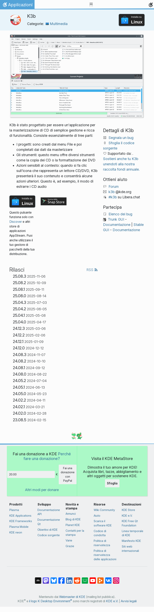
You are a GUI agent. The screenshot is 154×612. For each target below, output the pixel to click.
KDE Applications (20, 515)
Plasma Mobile (18, 526)
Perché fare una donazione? (47, 456)
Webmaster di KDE (72, 597)
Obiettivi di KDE (47, 529)
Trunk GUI (116, 219)
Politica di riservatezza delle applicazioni (105, 555)
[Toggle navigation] (91, 4)
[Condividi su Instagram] (116, 578)
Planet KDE (73, 525)
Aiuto (97, 515)
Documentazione (116, 225)
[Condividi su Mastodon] (46, 578)
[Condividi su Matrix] (38, 578)
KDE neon (15, 532)
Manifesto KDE (131, 540)
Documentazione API (48, 512)
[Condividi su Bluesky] (54, 578)
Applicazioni (17, 5)
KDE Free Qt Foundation (130, 523)
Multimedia (57, 24)
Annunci (71, 513)
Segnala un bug (121, 138)
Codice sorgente (48, 535)
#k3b (113, 197)
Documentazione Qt (48, 522)
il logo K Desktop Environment (50, 601)
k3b (112, 192)
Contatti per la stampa (75, 533)
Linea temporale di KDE (132, 533)
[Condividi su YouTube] (93, 578)
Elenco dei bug (120, 214)
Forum (114, 186)
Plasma (14, 510)
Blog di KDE (73, 519)
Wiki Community (104, 510)
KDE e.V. (127, 515)
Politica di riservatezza (102, 543)
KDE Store (128, 510)
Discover (15, 222)
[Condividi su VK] (108, 578)
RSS (92, 270)
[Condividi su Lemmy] (85, 578)
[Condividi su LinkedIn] (69, 578)
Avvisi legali (129, 601)
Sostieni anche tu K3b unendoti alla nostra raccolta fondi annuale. (121, 164)
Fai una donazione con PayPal (68, 474)
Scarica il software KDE (103, 523)
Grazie (70, 546)
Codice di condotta (100, 533)
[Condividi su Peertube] (100, 578)
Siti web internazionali (130, 548)
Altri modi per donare (42, 490)
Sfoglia (112, 483)
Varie (69, 540)
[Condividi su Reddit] (77, 578)
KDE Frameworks (20, 521)
